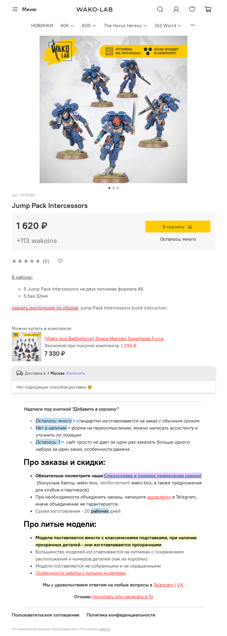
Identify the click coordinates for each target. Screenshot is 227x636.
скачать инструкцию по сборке (45, 308)
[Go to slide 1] (109, 188)
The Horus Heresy (125, 25)
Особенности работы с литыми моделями (80, 573)
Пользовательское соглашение (46, 615)
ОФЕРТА (104, 629)
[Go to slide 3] (118, 188)
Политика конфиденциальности (121, 615)
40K (67, 25)
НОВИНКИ (42, 25)
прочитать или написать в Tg (122, 596)
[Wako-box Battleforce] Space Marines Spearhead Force (104, 338)
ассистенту (159, 497)
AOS (89, 25)
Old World (168, 25)
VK (180, 585)
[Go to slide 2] (113, 188)
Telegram (163, 585)
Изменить (75, 373)
